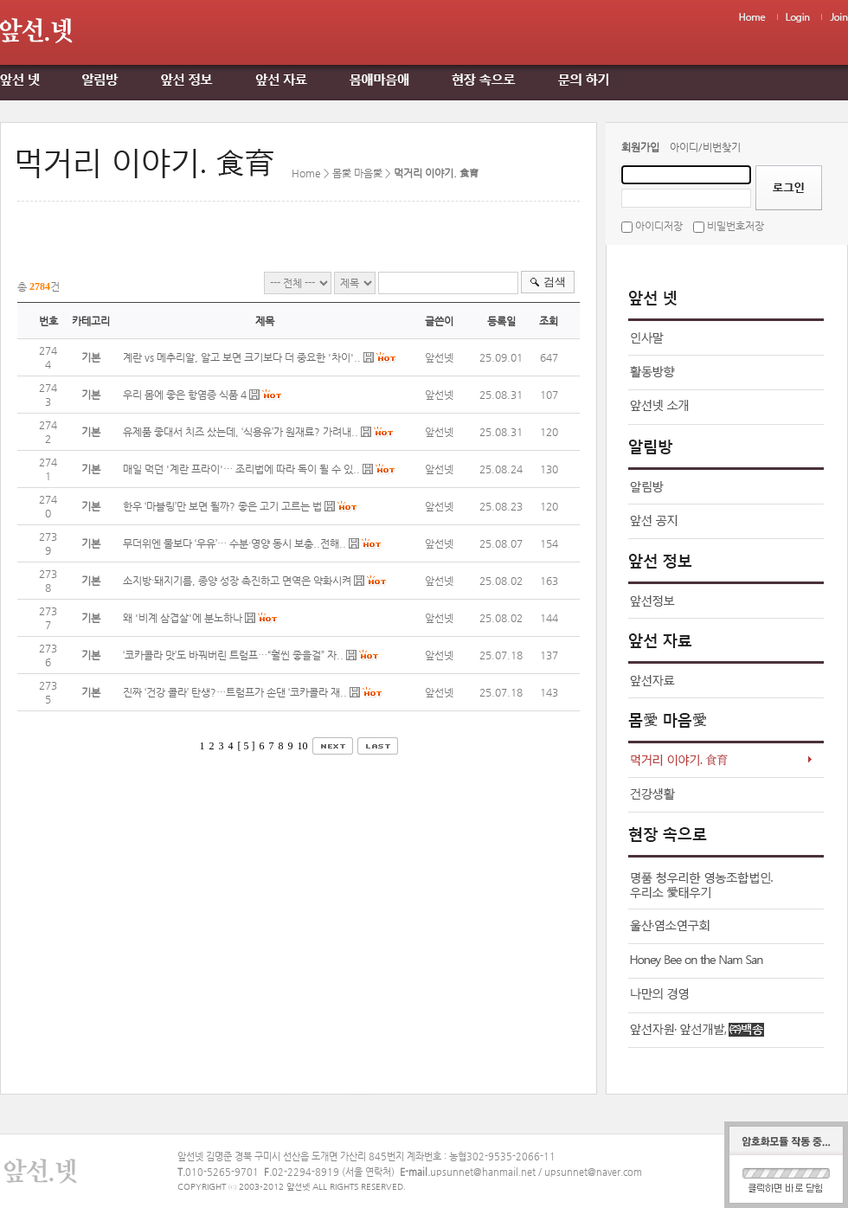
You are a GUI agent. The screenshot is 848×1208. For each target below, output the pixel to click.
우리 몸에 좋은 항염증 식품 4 (185, 395)
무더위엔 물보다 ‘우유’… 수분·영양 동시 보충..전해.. (234, 543)
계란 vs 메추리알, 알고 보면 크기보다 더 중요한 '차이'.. (242, 357)
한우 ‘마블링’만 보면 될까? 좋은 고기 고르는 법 (223, 506)
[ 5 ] (246, 746)
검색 (554, 281)
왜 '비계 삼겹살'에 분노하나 (182, 618)
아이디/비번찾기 (705, 147)
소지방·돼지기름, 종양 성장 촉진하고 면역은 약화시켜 (237, 581)
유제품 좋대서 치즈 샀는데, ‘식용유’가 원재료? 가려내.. (240, 432)
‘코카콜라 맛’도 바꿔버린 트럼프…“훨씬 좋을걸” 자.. (233, 655)
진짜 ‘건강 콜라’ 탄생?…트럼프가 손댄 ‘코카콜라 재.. (235, 692)
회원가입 (640, 147)
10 (303, 746)
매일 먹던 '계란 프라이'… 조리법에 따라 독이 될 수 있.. (241, 469)
